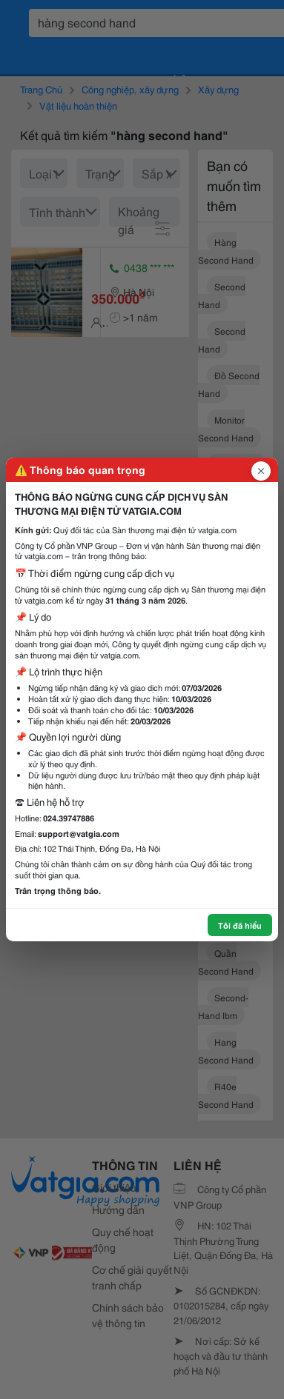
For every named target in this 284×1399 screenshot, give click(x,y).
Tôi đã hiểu (240, 925)
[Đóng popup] (261, 471)
